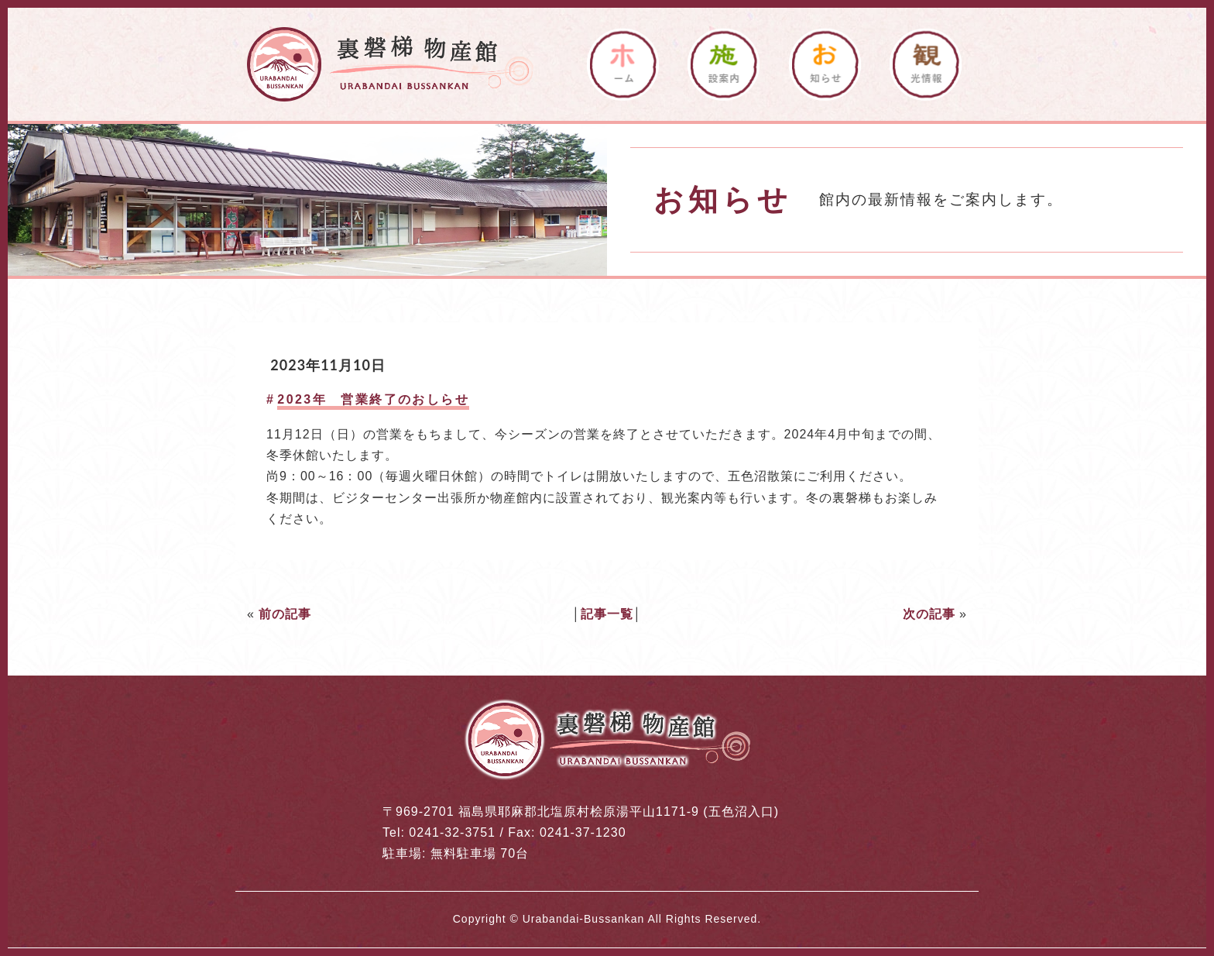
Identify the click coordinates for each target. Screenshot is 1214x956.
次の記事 (929, 614)
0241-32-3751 (452, 832)
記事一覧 (607, 614)
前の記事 (285, 614)
